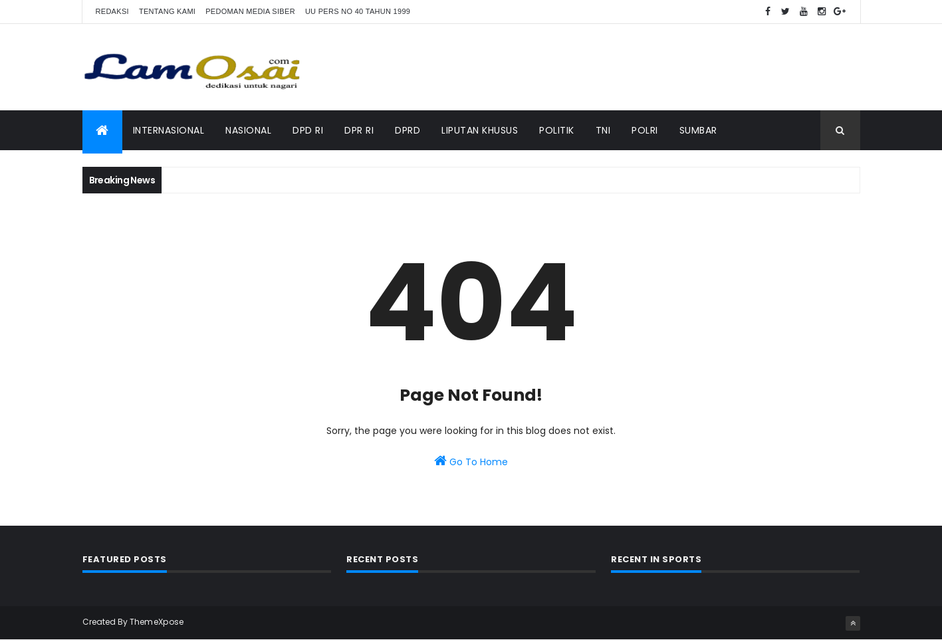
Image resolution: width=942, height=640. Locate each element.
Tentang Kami (167, 11)
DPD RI (308, 130)
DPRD (407, 130)
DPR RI (359, 130)
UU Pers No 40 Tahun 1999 (357, 11)
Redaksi (112, 11)
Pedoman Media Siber (250, 11)
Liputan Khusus (479, 130)
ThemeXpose (157, 621)
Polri (645, 130)
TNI (603, 130)
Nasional (248, 130)
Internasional (169, 130)
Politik (556, 130)
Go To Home (471, 461)
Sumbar (698, 130)
